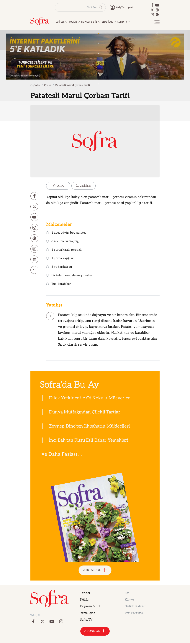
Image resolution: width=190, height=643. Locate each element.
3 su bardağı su (59, 267)
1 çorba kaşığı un (60, 258)
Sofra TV (86, 619)
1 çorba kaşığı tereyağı (64, 250)
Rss (127, 593)
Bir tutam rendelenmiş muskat (69, 275)
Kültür (84, 599)
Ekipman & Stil (90, 606)
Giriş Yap (120, 7)
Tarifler (85, 593)
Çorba (47, 85)
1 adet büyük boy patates (66, 233)
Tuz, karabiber (58, 284)
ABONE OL (95, 570)
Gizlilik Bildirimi (135, 606)
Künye (129, 599)
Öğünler (35, 85)
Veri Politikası (134, 613)
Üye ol (130, 7)
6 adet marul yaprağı (63, 241)
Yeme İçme (87, 613)
